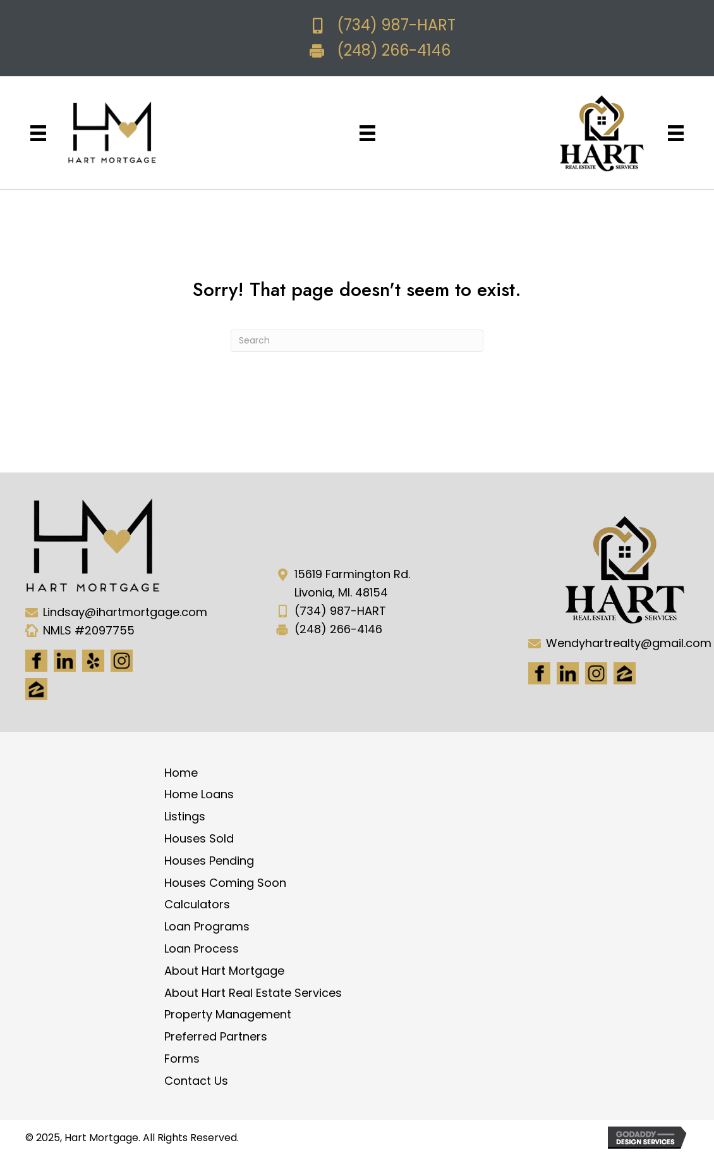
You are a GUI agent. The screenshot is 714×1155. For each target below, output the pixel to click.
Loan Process (201, 948)
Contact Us (196, 1081)
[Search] (357, 341)
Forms (182, 1058)
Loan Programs (207, 926)
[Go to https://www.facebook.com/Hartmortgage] (36, 661)
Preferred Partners (215, 1036)
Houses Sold (199, 838)
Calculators (197, 904)
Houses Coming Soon (225, 883)
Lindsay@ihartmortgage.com (125, 612)
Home (181, 773)
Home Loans (199, 794)
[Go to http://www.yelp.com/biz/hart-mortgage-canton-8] (93, 661)
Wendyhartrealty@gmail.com (628, 643)
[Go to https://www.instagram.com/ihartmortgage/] (122, 661)
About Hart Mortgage (224, 971)
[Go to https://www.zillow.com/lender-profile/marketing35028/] (36, 689)
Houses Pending (209, 860)
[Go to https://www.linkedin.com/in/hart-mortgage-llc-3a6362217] (65, 661)
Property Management (227, 1014)
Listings (184, 816)
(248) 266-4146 (394, 50)
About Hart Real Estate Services (253, 993)
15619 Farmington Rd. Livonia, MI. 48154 (352, 583)
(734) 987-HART (396, 25)
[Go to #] (596, 673)
